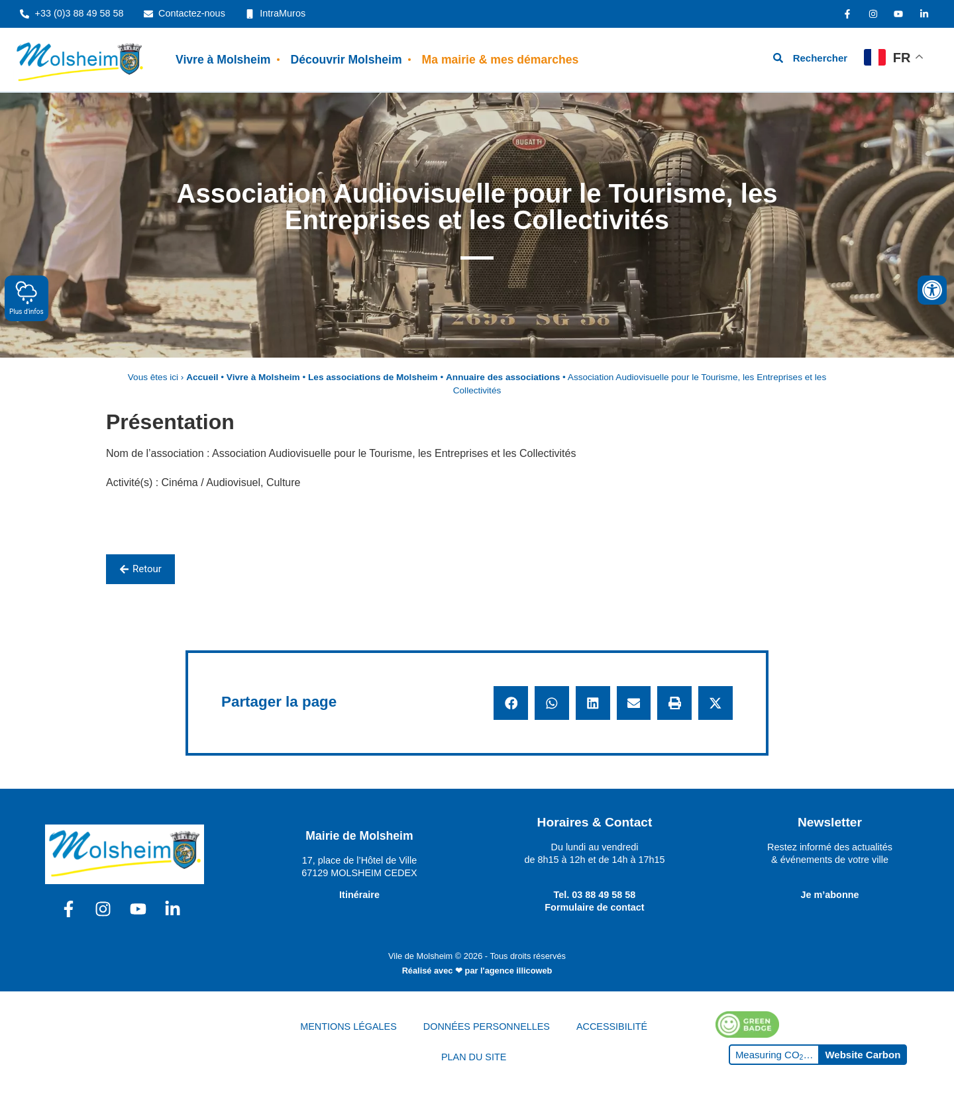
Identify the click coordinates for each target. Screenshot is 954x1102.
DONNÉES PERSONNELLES (486, 1026)
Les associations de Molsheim (373, 377)
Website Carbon (862, 1054)
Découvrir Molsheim (345, 59)
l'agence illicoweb (516, 971)
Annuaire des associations (503, 377)
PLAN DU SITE (473, 1057)
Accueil (202, 377)
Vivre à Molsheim (223, 59)
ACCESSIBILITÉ (611, 1026)
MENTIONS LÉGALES (348, 1026)
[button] (511, 703)
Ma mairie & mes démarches (500, 59)
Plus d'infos (26, 297)
